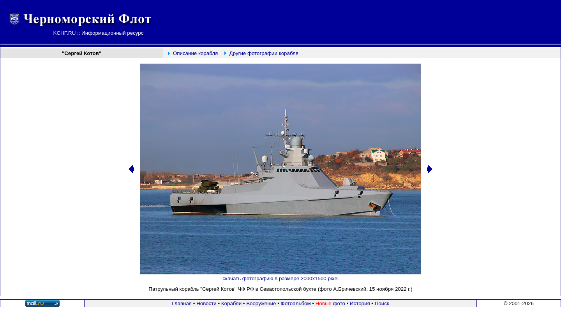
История (360, 303)
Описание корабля (195, 53)
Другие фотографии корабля (263, 53)
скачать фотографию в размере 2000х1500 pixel (280, 278)
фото (330, 303)
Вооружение (261, 303)
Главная (182, 303)
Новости (206, 303)
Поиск (382, 303)
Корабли (231, 303)
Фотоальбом (296, 303)
